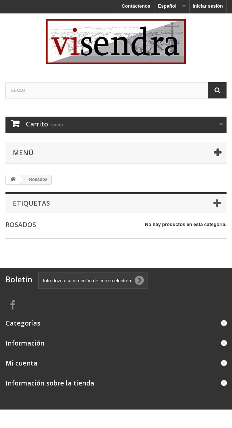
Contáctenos (136, 6)
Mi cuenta (21, 363)
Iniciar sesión (208, 6)
